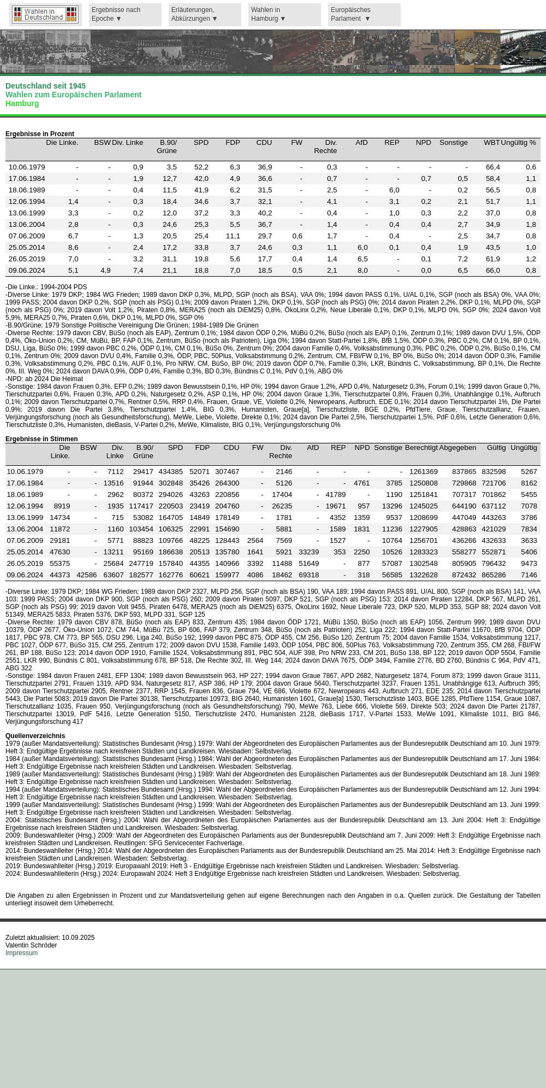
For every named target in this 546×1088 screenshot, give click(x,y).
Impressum (21, 953)
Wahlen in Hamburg (265, 14)
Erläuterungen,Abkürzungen (193, 14)
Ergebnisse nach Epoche (116, 14)
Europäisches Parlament (351, 14)
